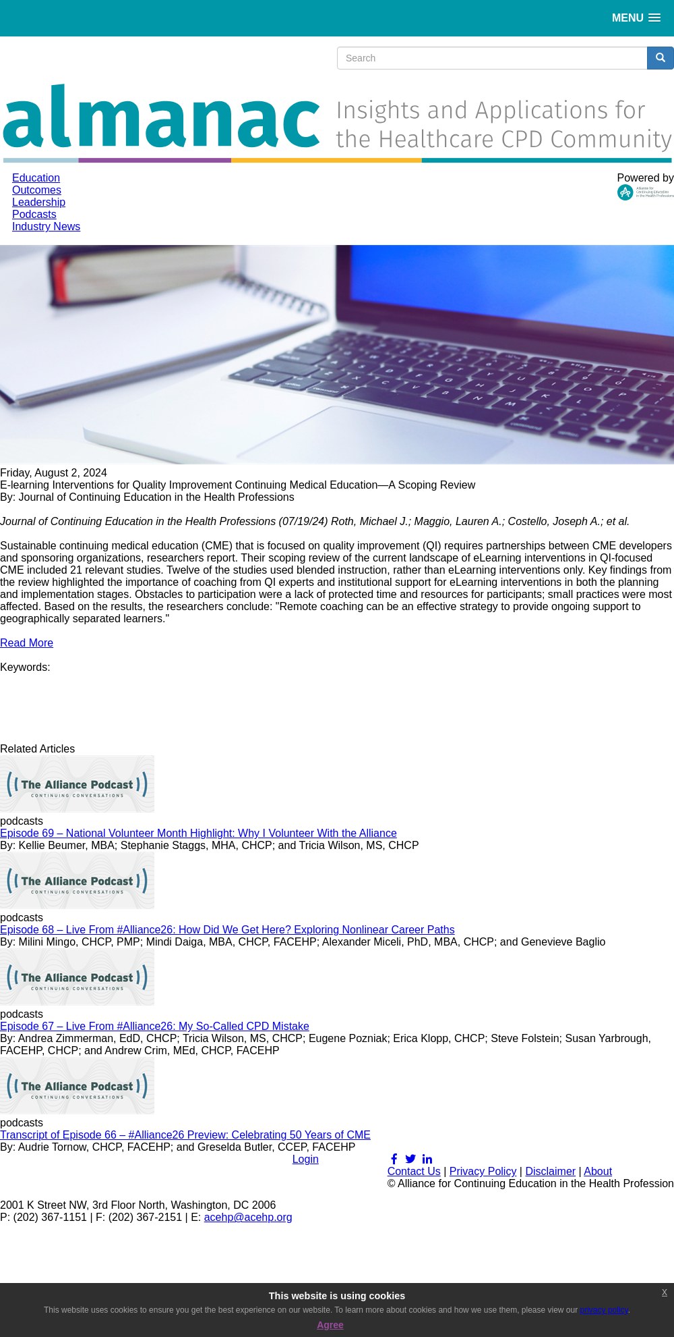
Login (306, 1159)
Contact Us (414, 1171)
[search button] (660, 58)
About (598, 1171)
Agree (330, 1324)
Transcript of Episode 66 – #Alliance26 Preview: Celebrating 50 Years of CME (185, 1135)
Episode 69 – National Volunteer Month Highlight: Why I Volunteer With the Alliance (198, 833)
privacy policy (604, 1310)
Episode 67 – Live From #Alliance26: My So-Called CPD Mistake (154, 1026)
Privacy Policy (483, 1171)
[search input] (492, 58)
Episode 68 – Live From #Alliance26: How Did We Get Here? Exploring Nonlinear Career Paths (227, 929)
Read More (26, 643)
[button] (636, 18)
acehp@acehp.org (248, 1217)
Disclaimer (550, 1171)
